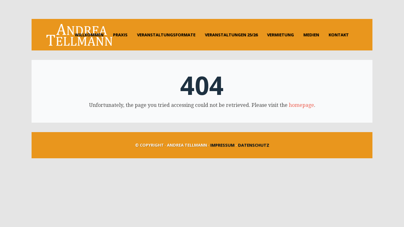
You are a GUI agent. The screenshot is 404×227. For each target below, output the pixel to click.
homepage (301, 105)
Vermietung (280, 35)
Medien (311, 35)
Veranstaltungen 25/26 (231, 35)
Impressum (222, 145)
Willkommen (89, 35)
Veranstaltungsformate (166, 35)
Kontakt (339, 35)
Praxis (120, 35)
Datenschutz (253, 145)
